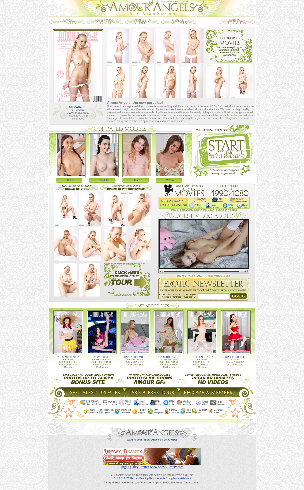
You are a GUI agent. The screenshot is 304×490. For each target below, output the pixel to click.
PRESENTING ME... (169, 357)
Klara (137, 180)
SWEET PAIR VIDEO (235, 357)
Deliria (70, 180)
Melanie (170, 180)
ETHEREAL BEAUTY (202, 357)
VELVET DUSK (101, 357)
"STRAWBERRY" (78, 106)
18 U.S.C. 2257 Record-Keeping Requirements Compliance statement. (152, 478)
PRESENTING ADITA (68, 357)
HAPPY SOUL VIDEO (135, 357)
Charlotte (104, 180)
